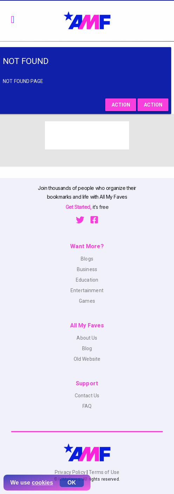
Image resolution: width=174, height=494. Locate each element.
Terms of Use (103, 472)
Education (87, 280)
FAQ (87, 406)
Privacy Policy (71, 472)
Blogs (87, 259)
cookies (42, 483)
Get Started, (79, 207)
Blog (87, 348)
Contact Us (87, 395)
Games (87, 301)
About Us (86, 338)
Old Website (87, 359)
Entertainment (87, 290)
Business (87, 269)
